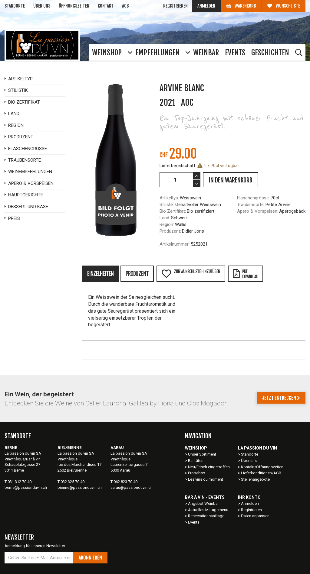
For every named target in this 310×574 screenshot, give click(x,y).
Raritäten (195, 460)
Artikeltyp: (169, 198)
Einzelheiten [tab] (100, 273)
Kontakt (106, 6)
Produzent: (170, 231)
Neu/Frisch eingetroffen (209, 467)
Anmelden (206, 6)
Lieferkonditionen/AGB (261, 473)
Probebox (196, 473)
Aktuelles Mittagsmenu (208, 510)
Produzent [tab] (137, 273)
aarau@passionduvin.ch (131, 487)
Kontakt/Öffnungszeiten (262, 467)
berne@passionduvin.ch (26, 487)
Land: (165, 218)
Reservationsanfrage (206, 516)
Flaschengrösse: (253, 198)
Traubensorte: (251, 204)
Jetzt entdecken (281, 398)
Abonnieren (90, 558)
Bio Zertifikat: (173, 211)
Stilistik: (167, 204)
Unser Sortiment (202, 454)
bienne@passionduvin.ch (80, 487)
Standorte (15, 6)
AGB (125, 6)
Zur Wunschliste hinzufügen (190, 273)
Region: (167, 224)
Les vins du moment (205, 479)
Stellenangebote (255, 479)
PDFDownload (245, 274)
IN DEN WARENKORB (230, 180)
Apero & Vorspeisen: (257, 211)
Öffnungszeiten (74, 6)
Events (194, 522)
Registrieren (175, 6)
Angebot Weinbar (203, 503)
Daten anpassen (255, 516)
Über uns (41, 6)
